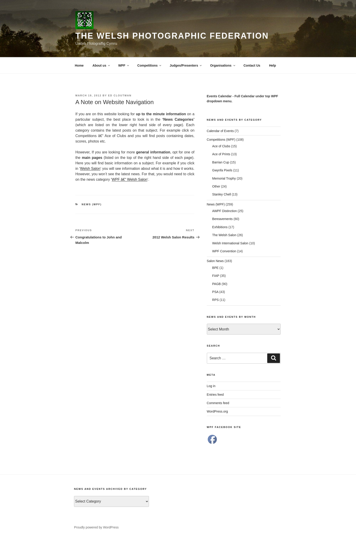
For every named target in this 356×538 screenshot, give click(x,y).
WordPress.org (217, 411)
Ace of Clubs (221, 146)
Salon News (215, 261)
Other (216, 186)
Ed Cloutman (119, 95)
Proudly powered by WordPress (96, 527)
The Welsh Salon (224, 235)
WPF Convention (224, 251)
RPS (215, 300)
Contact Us (251, 65)
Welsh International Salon (230, 243)
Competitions (149, 65)
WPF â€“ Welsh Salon (129, 179)
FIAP (215, 276)
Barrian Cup (220, 162)
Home (79, 65)
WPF (124, 65)
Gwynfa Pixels (222, 170)
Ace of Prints (221, 154)
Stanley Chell (221, 194)
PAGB (216, 284)
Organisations (223, 65)
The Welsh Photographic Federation (172, 35)
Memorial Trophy (224, 178)
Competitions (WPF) (221, 139)
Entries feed (215, 394)
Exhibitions (220, 227)
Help (272, 65)
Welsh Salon (90, 168)
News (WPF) (92, 204)
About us (101, 65)
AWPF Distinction (224, 211)
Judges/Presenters (186, 65)
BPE (215, 268)
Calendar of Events (220, 131)
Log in (211, 386)
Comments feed (218, 403)
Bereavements (222, 219)
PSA (215, 292)
